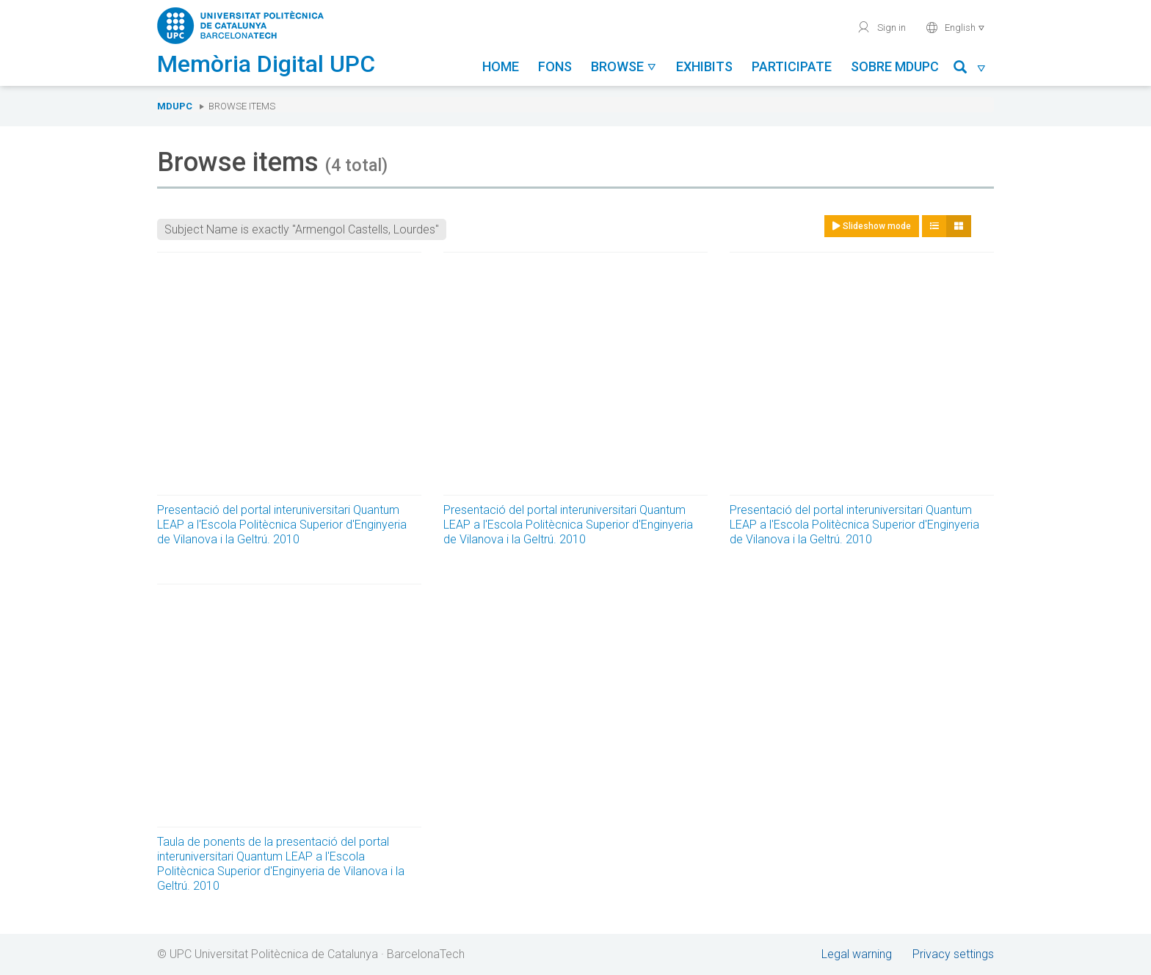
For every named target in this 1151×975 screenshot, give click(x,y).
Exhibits (704, 66)
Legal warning (856, 954)
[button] (970, 69)
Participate (792, 66)
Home (500, 66)
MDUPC (174, 106)
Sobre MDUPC (895, 66)
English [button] (955, 27)
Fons (555, 66)
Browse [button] (624, 66)
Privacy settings (953, 954)
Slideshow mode (871, 226)
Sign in (881, 27)
